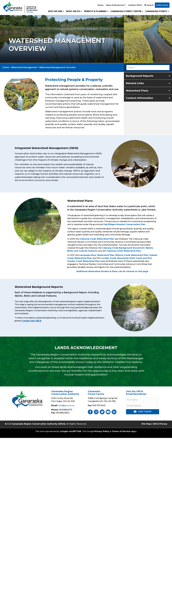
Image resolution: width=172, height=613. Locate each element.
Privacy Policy (101, 431)
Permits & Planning (96, 11)
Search (149, 5)
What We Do (74, 11)
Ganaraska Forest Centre (126, 11)
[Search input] (147, 67)
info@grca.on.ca (66, 405)
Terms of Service (121, 431)
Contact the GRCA (31, 321)
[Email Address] (142, 405)
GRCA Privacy (160, 424)
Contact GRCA (135, 5)
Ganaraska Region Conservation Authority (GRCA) (38, 424)
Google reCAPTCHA (70, 431)
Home (100, 5)
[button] (148, 75)
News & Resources (116, 5)
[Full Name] (142, 399)
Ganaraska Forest (157, 11)
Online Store (162, 5)
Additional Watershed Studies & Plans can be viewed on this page (112, 271)
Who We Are (56, 11)
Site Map (146, 424)
